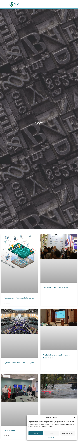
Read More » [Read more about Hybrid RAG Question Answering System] (7, 368)
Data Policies (50, 437)
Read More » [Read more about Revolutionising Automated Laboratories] (7, 303)
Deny (51, 433)
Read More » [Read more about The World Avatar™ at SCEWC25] (47, 293)
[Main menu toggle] (74, 4)
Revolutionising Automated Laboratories (19, 298)
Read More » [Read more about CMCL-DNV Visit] (7, 435)
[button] (74, 417)
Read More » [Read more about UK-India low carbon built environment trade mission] (47, 363)
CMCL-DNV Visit (10, 431)
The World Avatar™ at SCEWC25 (56, 288)
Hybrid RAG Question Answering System (19, 363)
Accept (36, 433)
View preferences (67, 433)
